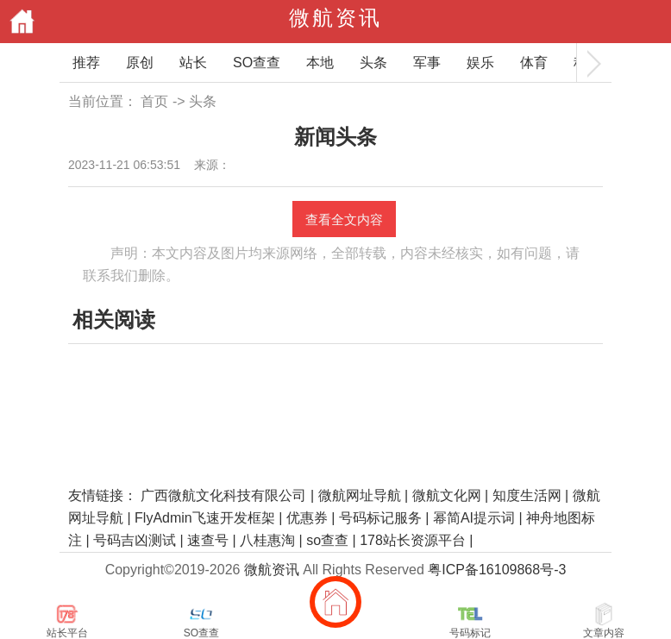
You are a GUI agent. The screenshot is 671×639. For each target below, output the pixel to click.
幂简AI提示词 (474, 518)
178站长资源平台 (413, 540)
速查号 (208, 540)
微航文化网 (446, 495)
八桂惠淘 (267, 540)
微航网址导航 (359, 495)
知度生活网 (526, 495)
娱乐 (480, 62)
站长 (193, 62)
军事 (427, 62)
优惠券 (307, 518)
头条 (373, 62)
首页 (154, 101)
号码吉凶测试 (134, 540)
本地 (320, 62)
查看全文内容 (344, 219)
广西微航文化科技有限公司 (223, 495)
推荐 (86, 62)
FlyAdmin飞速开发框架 (205, 518)
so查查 (327, 540)
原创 (140, 62)
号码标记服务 (380, 518)
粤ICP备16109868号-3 (497, 569)
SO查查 (256, 62)
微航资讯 (335, 17)
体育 (534, 62)
